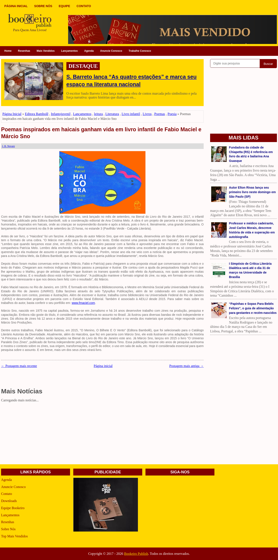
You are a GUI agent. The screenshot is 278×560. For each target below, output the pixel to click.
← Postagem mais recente (19, 366)
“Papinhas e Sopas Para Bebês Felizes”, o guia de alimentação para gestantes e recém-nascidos (253, 308)
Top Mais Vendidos (14, 536)
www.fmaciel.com (83, 303)
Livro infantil (131, 114)
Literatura (112, 114)
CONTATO (84, 6)
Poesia (172, 114)
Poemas (159, 114)
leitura (98, 114)
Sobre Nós (8, 529)
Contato (6, 494)
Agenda (89, 50)
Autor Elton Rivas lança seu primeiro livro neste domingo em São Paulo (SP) (252, 192)
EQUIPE (64, 6)
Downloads (9, 501)
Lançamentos (69, 50)
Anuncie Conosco (111, 50)
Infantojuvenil (60, 114)
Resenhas (24, 50)
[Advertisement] (102, 434)
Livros (147, 114)
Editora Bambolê (36, 114)
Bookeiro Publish (136, 553)
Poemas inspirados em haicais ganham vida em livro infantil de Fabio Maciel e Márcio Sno (101, 132)
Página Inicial (11, 114)
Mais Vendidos (46, 50)
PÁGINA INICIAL (16, 6)
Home (7, 50)
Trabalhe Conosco (140, 50)
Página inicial (103, 366)
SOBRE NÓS (43, 6)
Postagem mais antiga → (186, 366)
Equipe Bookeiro (13, 508)
